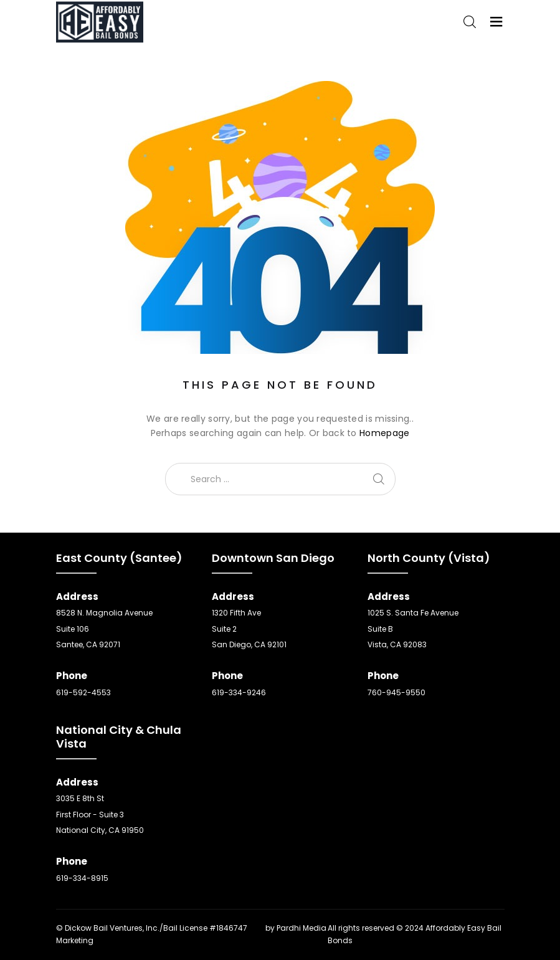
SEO (256, 928)
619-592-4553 (83, 692)
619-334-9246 (239, 692)
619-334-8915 (82, 878)
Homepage (384, 433)
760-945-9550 (396, 692)
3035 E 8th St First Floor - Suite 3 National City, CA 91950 (100, 814)
